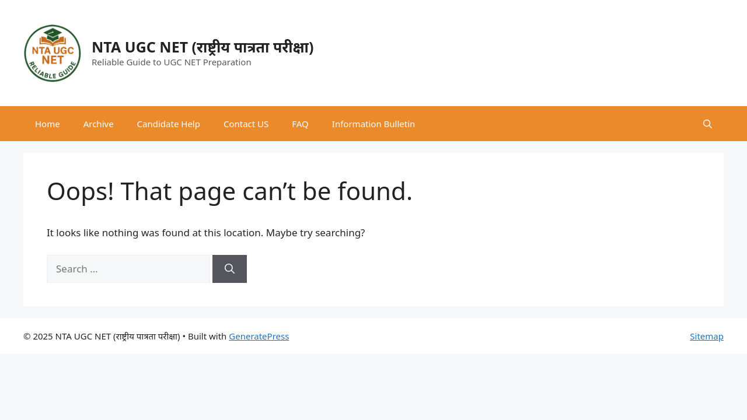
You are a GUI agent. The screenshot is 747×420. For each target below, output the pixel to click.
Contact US (246, 124)
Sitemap (707, 336)
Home (47, 124)
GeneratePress (259, 336)
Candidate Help (168, 124)
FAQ (300, 124)
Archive (98, 124)
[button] (708, 123)
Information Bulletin (374, 124)
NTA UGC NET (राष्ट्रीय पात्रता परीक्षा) (202, 47)
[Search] (229, 269)
